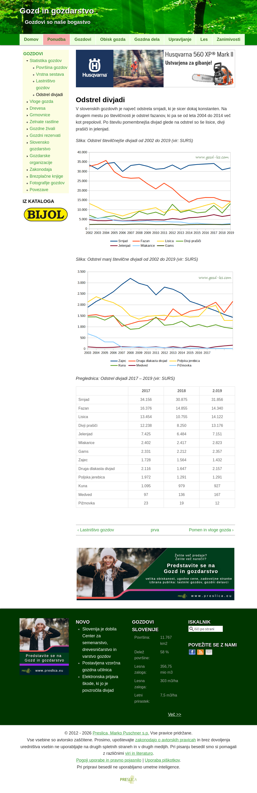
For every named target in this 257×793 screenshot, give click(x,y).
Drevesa (38, 108)
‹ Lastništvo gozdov (96, 530)
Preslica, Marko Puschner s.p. (121, 733)
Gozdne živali (42, 128)
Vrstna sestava (50, 74)
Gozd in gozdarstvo (57, 10)
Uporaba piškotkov (162, 760)
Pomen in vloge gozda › (211, 530)
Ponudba (56, 39)
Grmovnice (40, 115)
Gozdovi (83, 39)
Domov (31, 39)
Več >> (174, 714)
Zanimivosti (228, 39)
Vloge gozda (41, 101)
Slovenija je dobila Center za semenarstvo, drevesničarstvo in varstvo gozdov (99, 643)
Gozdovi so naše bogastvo (58, 22)
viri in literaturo (139, 753)
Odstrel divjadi (49, 94)
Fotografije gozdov (47, 182)
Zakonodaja (41, 169)
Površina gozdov (51, 67)
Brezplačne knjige (46, 176)
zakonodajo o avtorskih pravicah (165, 740)
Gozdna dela (147, 39)
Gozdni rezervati (45, 135)
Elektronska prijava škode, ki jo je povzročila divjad (100, 683)
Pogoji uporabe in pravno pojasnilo (108, 760)
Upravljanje (180, 39)
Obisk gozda (112, 39)
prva (154, 530)
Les (204, 39)
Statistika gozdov (46, 60)
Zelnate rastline (44, 121)
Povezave (39, 189)
